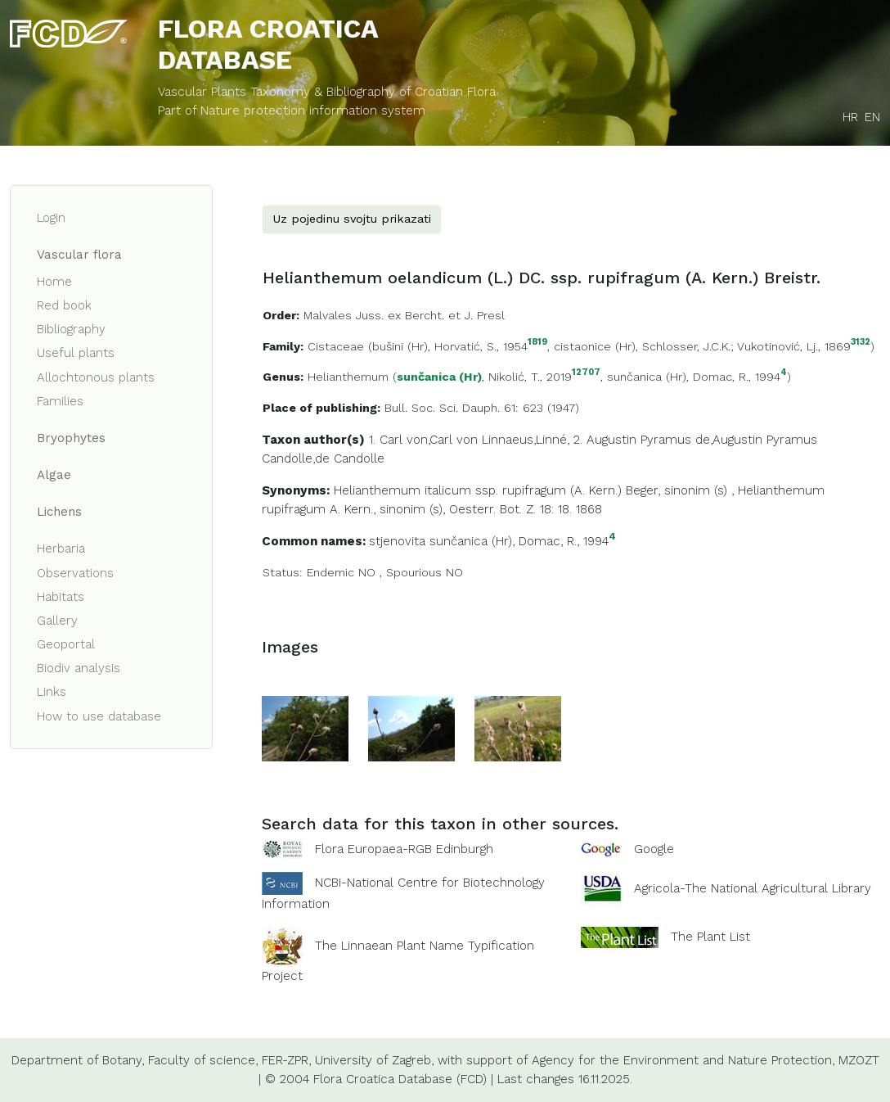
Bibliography (71, 329)
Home (54, 281)
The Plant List (710, 936)
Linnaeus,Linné (524, 439)
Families (60, 401)
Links (51, 691)
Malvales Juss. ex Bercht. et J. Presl (404, 315)
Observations (75, 573)
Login (51, 217)
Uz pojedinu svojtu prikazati (351, 218)
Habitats (60, 596)
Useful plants (76, 353)
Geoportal (66, 644)
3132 (860, 342)
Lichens (59, 511)
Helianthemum (348, 376)
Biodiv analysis (78, 668)
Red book (64, 305)
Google (654, 849)
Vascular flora (79, 254)
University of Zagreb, (374, 1060)
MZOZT (858, 1060)
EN (872, 117)
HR (850, 117)
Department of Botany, (77, 1060)
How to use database (99, 716)
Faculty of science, (203, 1060)
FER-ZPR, (286, 1060)
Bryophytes (71, 438)
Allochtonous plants (96, 377)
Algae (54, 474)
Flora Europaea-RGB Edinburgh (404, 849)
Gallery (57, 620)
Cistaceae (336, 346)
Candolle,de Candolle (323, 458)
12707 (586, 372)
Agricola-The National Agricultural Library (752, 889)
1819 (537, 342)
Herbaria (61, 548)
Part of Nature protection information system (291, 110)
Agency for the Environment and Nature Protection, (683, 1060)
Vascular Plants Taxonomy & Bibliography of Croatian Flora (327, 91)
